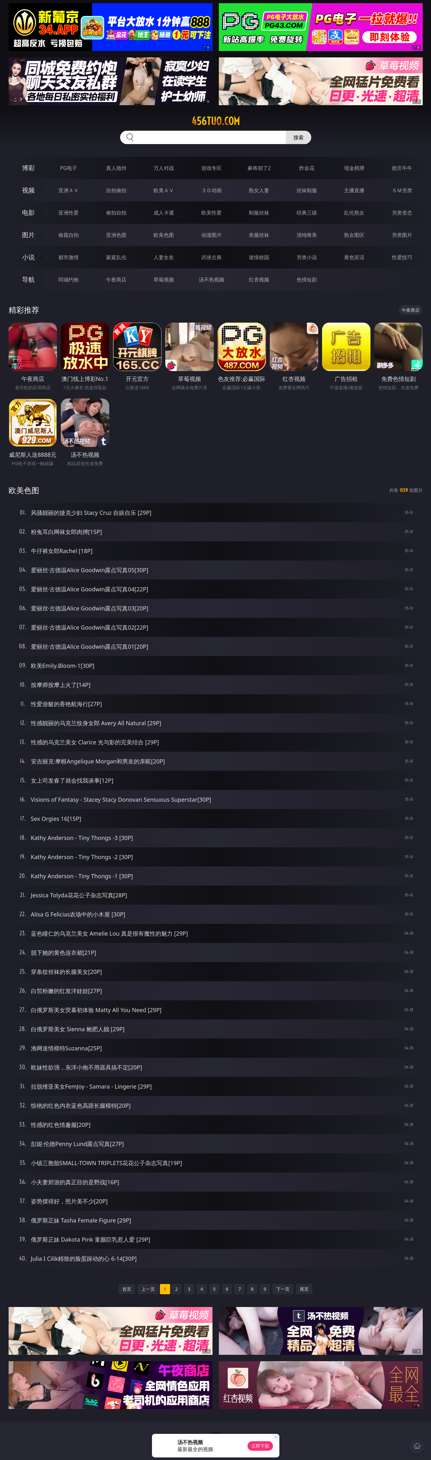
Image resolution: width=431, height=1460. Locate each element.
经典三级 (307, 212)
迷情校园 (259, 257)
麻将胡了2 (259, 168)
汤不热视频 (211, 279)
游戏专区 (211, 168)
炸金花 (306, 168)
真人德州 (116, 168)
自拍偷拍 (116, 190)
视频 (28, 190)
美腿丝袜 (259, 234)
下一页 (283, 1289)
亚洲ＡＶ (68, 190)
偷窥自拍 (68, 234)
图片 (28, 234)
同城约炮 (68, 279)
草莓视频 (164, 279)
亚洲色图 (116, 234)
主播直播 (354, 190)
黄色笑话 (354, 257)
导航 (28, 279)
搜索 (298, 137)
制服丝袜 (259, 212)
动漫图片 (211, 234)
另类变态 (402, 212)
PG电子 (68, 168)
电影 (28, 212)
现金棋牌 (354, 168)
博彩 (28, 168)
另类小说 (307, 257)
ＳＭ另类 (402, 190)
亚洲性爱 (68, 212)
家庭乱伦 (116, 257)
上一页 (148, 1289)
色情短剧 (307, 279)
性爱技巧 (402, 257)
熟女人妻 (259, 190)
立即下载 (260, 1446)
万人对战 (164, 168)
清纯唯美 (307, 234)
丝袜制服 (307, 190)
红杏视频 (259, 279)
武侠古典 (211, 257)
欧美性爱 (211, 212)
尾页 (304, 1289)
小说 (28, 257)
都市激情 (68, 257)
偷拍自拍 (116, 212)
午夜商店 (116, 279)
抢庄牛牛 (402, 168)
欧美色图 (164, 234)
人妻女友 (164, 257)
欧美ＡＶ (164, 190)
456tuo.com (215, 121)
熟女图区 (354, 234)
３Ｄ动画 (211, 190)
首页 (126, 1289)
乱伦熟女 (354, 212)
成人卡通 (164, 212)
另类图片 (402, 234)
